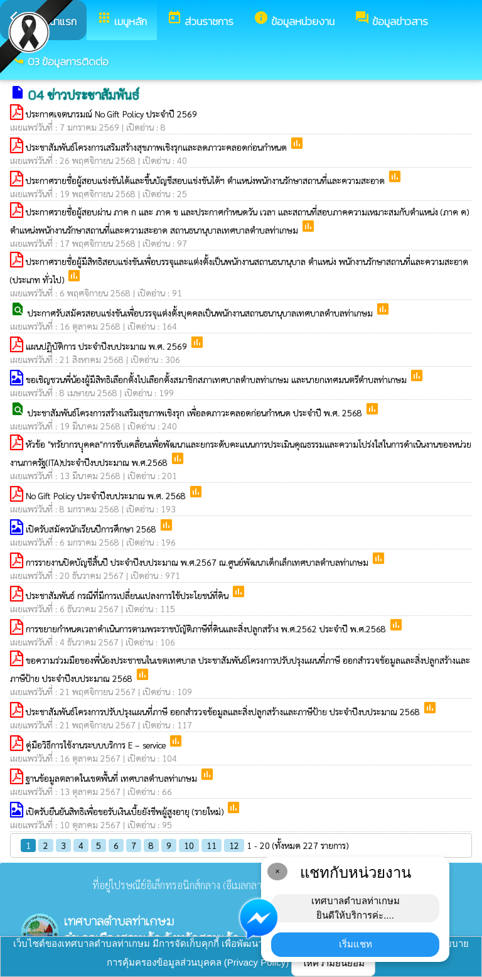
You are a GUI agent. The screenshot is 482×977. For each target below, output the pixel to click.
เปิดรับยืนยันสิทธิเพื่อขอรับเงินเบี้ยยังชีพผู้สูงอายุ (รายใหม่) (126, 811)
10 (189, 845)
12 (234, 845)
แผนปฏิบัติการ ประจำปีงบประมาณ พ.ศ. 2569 (108, 346)
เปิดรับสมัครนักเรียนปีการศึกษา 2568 (92, 528)
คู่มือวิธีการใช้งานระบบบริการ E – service (97, 744)
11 (211, 845)
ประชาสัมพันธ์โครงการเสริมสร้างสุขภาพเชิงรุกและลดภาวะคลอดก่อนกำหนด (157, 147)
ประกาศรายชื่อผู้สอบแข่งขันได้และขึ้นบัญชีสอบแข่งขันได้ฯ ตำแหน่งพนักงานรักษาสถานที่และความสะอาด (206, 180)
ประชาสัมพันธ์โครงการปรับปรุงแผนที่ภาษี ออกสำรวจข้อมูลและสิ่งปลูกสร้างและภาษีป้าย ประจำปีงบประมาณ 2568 (224, 711)
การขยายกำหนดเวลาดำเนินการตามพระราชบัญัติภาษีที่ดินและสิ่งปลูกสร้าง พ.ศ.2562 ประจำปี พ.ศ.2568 (207, 628)
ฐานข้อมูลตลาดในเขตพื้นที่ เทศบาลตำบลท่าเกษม (113, 778)
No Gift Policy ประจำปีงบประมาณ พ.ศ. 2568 (107, 495)
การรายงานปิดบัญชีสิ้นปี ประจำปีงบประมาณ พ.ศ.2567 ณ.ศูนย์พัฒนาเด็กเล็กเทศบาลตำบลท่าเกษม (198, 562)
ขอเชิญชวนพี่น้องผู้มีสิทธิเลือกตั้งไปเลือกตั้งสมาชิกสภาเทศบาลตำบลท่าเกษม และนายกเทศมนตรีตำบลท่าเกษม (217, 379)
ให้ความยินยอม (333, 963)
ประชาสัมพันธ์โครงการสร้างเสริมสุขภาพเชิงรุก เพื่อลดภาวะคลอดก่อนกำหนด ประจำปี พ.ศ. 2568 (196, 412)
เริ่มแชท (355, 944)
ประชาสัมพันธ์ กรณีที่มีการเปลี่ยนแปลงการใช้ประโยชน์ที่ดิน (128, 595)
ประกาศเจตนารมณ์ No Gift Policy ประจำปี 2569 (111, 113)
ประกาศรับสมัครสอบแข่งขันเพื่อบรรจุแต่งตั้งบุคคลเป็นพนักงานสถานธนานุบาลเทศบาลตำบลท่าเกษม (201, 312)
